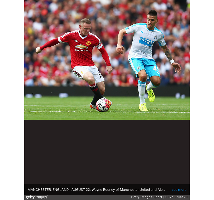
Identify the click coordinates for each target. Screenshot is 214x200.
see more (179, 190)
